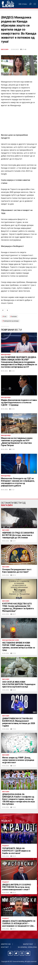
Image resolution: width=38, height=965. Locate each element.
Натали (14, 316)
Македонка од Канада (11, 321)
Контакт (5, 947)
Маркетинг (28, 944)
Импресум (6, 944)
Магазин (4, 49)
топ (5, 316)
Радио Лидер (7, 4)
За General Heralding (27, 947)
